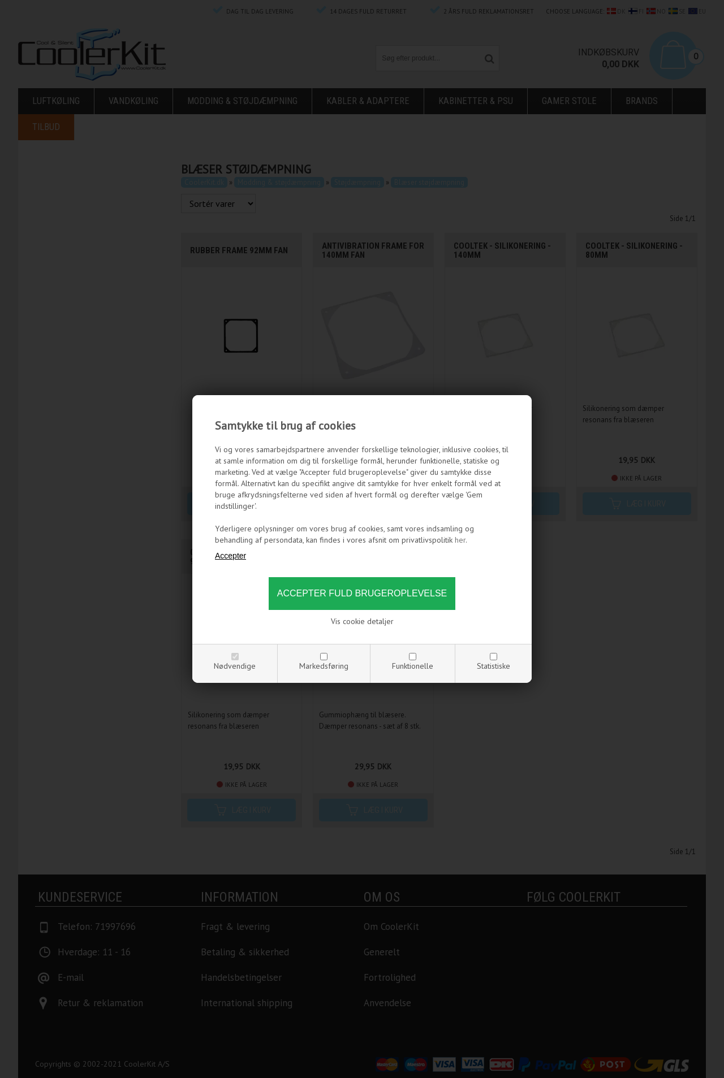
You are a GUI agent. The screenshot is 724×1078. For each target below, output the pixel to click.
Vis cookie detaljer (362, 621)
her (460, 540)
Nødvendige (235, 666)
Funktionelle (412, 666)
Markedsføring (323, 666)
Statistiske (493, 666)
